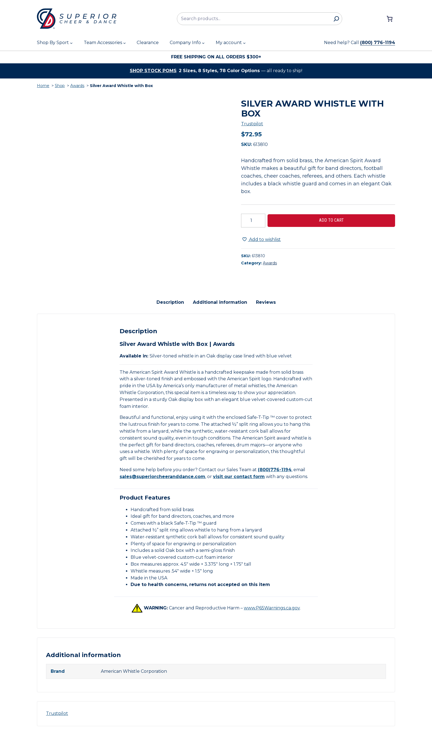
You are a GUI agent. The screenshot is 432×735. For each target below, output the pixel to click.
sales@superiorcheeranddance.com (162, 476)
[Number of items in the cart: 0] (389, 18)
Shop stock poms (153, 70)
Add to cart (331, 220)
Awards (77, 85)
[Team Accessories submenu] (124, 43)
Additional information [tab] (220, 302)
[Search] (336, 18)
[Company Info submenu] (203, 43)
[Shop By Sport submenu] (71, 43)
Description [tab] (170, 302)
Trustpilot (252, 123)
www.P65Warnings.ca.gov (272, 608)
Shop (60, 85)
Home (43, 85)
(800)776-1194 (274, 469)
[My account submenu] (244, 43)
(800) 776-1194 (377, 42)
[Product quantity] (253, 220)
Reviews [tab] (266, 302)
